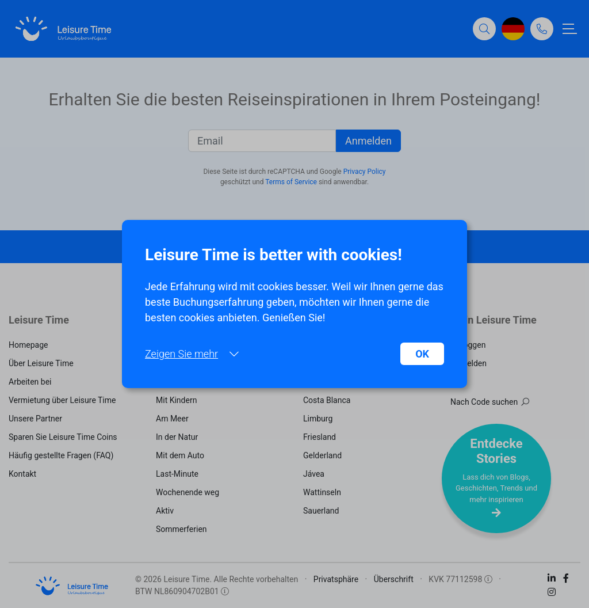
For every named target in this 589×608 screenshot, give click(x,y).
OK (422, 354)
